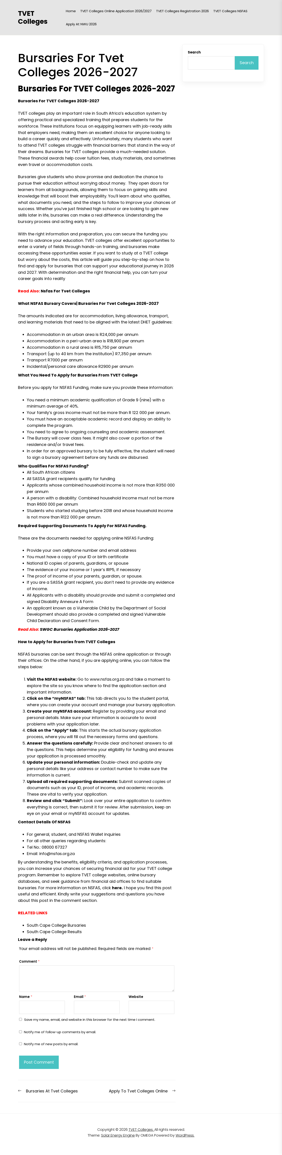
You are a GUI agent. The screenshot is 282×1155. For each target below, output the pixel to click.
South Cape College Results (54, 931)
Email (80, 996)
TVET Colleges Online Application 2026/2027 (116, 11)
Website (136, 996)
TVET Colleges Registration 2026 (182, 11)
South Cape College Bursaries (56, 925)
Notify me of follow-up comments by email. (60, 1032)
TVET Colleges (33, 18)
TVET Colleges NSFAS (230, 11)
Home (71, 11)
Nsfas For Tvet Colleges (65, 291)
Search (194, 52)
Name (25, 996)
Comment (29, 961)
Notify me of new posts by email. (51, 1044)
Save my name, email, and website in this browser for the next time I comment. (89, 1019)
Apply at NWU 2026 (81, 24)
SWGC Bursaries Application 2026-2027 (79, 629)
